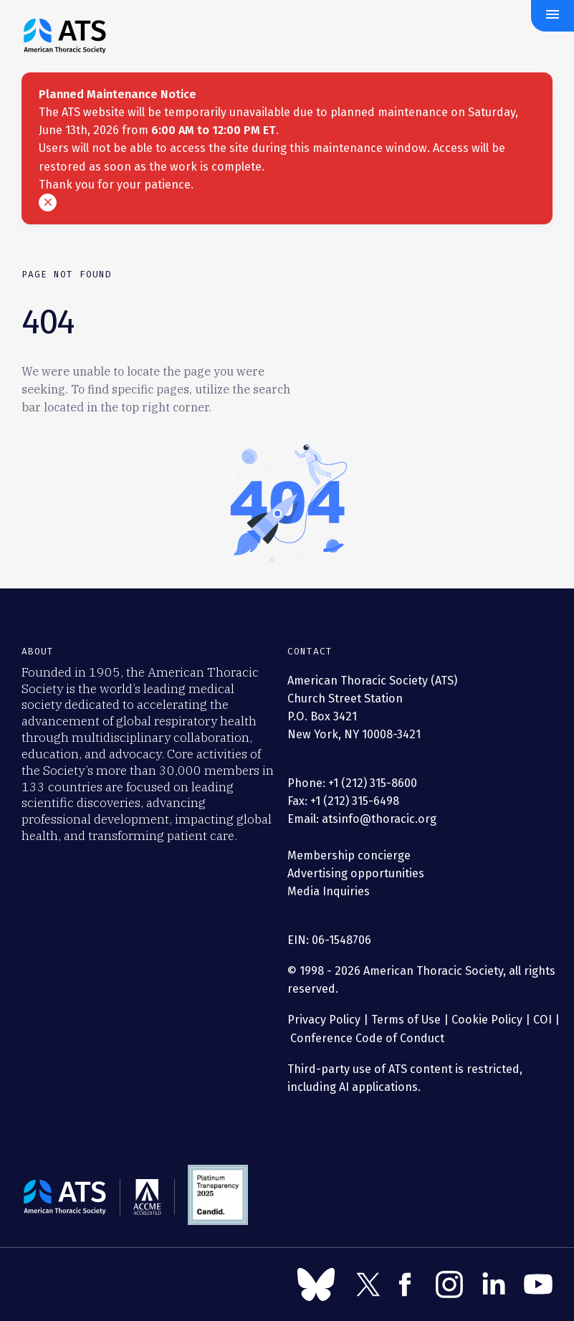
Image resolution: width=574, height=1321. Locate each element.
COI (542, 1019)
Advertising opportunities (355, 873)
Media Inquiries (328, 891)
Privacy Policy (323, 1019)
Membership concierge (349, 855)
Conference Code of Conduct (365, 1038)
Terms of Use (406, 1019)
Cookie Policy (486, 1019)
